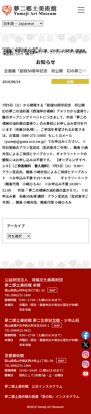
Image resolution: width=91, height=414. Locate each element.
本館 (35, 48)
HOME (6, 48)
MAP (53, 290)
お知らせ (21, 48)
